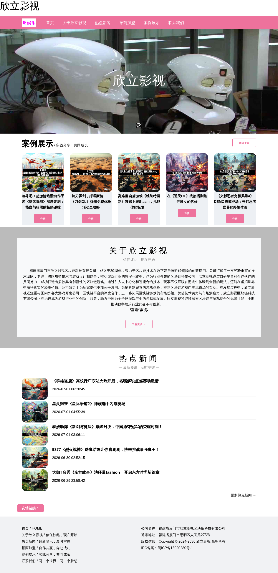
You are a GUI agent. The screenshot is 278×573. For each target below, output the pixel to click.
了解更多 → (139, 324)
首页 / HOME (32, 528)
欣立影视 (19, 6)
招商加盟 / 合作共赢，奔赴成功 (46, 548)
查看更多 (139, 310)
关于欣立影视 (74, 23)
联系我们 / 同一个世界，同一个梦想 (49, 561)
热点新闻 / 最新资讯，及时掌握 (46, 541)
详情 (43, 218)
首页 (50, 23)
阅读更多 (244, 143)
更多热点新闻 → (243, 495)
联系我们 (176, 23)
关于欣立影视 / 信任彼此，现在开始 (49, 535)
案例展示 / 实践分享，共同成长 (46, 554)
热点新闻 (103, 23)
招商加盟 (127, 23)
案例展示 (152, 23)
